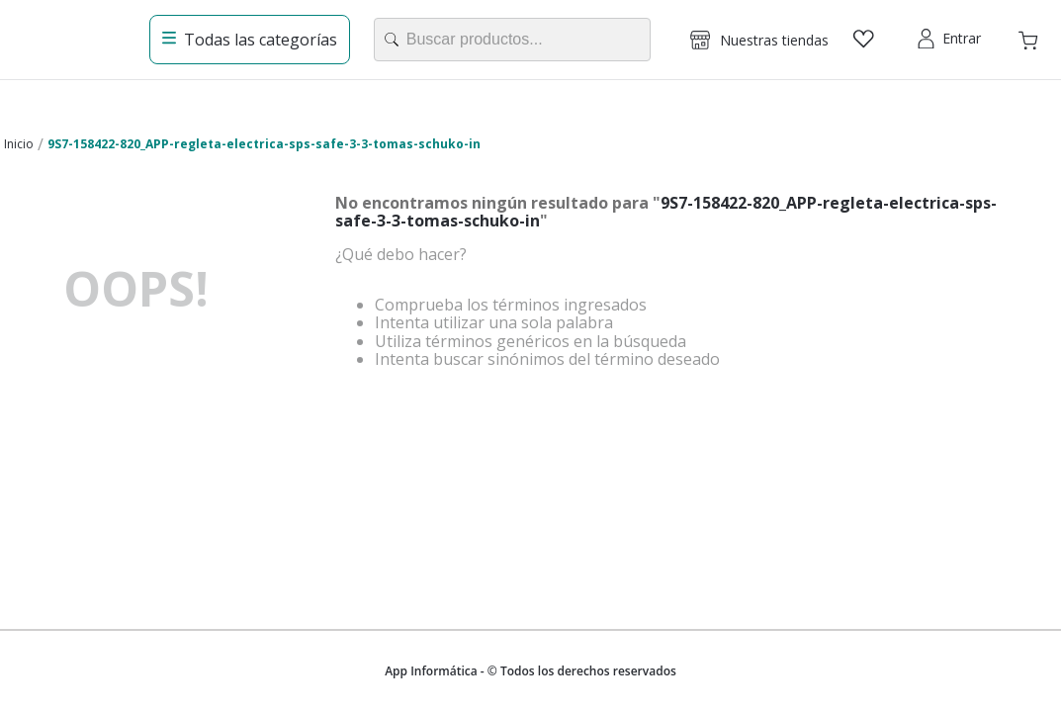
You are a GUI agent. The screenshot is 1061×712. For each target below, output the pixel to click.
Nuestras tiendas (774, 40)
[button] (759, 39)
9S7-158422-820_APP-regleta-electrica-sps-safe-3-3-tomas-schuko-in (264, 143)
